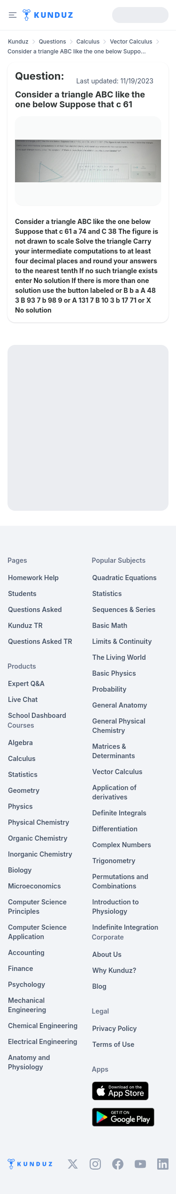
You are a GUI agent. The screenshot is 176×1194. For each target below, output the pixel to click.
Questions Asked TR (40, 641)
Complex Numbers (121, 845)
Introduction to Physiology (115, 906)
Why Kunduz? (114, 970)
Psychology (26, 984)
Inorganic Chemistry (40, 854)
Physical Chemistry (38, 822)
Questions (52, 41)
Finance (20, 968)
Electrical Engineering (42, 1041)
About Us (107, 954)
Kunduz (18, 41)
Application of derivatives (114, 792)
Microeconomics (34, 886)
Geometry (23, 790)
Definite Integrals (119, 813)
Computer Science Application (37, 931)
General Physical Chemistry (118, 725)
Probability (109, 689)
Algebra (20, 742)
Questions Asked (35, 609)
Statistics (23, 774)
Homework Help (33, 578)
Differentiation (115, 829)
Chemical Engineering (42, 1026)
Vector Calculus (131, 41)
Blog (99, 986)
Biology (20, 870)
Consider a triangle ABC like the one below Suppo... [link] (77, 51)
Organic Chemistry (38, 838)
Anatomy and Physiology (29, 1062)
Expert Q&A (26, 683)
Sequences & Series (124, 609)
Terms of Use (113, 1044)
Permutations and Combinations (120, 881)
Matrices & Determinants (113, 751)
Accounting (26, 952)
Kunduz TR (25, 625)
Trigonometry (114, 861)
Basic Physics (114, 673)
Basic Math (110, 625)
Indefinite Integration (125, 927)
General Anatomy (119, 705)
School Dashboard (37, 715)
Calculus (88, 41)
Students (22, 593)
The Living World (119, 657)
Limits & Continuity (122, 641)
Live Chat (23, 699)
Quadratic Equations (124, 578)
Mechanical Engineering (27, 1005)
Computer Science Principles (37, 906)
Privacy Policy (114, 1028)
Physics (20, 806)
